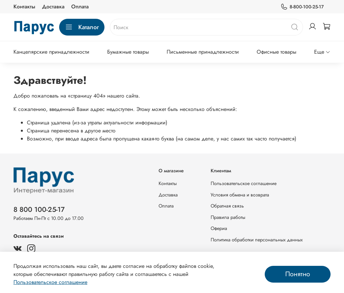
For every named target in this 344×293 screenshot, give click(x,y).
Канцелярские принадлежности (51, 52)
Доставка (53, 6)
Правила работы (228, 217)
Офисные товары (276, 52)
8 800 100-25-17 (39, 209)
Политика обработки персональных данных (257, 239)
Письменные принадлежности (203, 52)
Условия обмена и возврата (240, 194)
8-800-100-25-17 (302, 6)
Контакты (24, 6)
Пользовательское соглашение (243, 183)
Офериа (219, 228)
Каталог (82, 27)
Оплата (80, 6)
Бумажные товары (128, 52)
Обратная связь (227, 205)
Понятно (297, 274)
